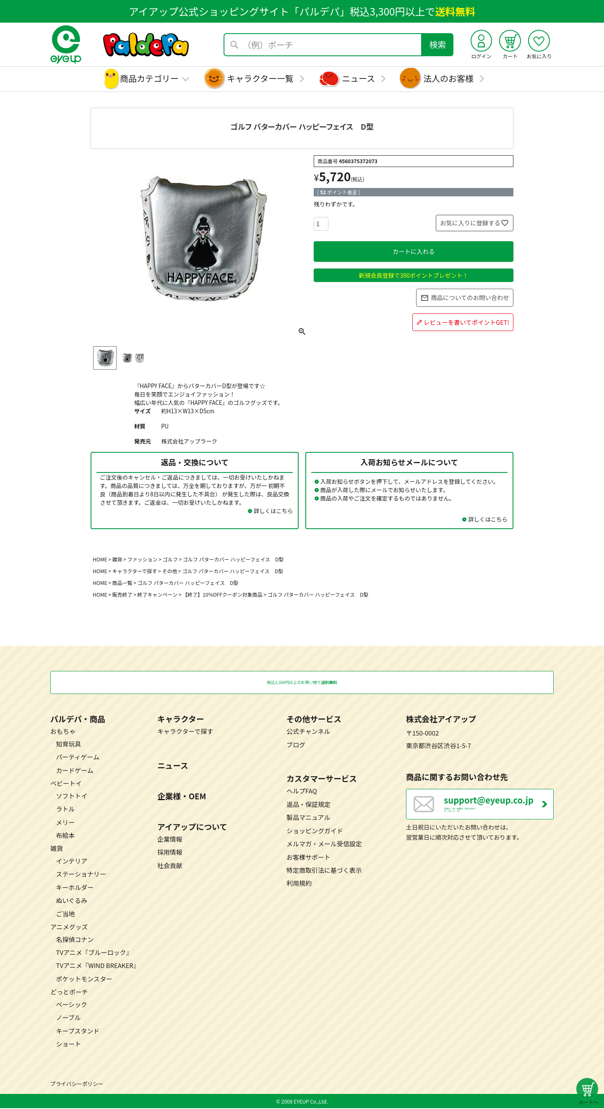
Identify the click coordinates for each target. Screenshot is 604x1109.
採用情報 (169, 852)
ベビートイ (66, 784)
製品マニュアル (308, 818)
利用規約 (299, 883)
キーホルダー (75, 887)
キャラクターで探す (134, 570)
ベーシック (71, 1004)
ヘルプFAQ (301, 791)
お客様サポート (308, 857)
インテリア (71, 861)
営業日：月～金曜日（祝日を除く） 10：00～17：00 (499, 810)
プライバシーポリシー (76, 1084)
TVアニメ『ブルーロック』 (94, 953)
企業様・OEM (181, 796)
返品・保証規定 (308, 804)
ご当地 (65, 914)
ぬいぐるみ (71, 901)
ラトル (65, 809)
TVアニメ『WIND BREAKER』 (97, 966)
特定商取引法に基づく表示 (324, 870)
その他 (169, 570)
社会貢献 (169, 865)
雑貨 (117, 559)
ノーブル (68, 1018)
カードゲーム (74, 770)
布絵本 (65, 835)
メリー (65, 822)
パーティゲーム (77, 757)
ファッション (143, 559)
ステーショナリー (81, 874)
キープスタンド (77, 1031)
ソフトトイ (71, 796)
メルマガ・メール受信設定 (324, 844)
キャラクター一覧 (260, 78)
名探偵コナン (75, 939)
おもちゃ (63, 732)
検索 (438, 44)
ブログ (295, 745)
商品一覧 (122, 582)
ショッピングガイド (314, 831)
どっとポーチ (69, 992)
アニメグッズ (69, 927)
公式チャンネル (308, 732)
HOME (100, 559)
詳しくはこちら (273, 510)
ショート (68, 1044)
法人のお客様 (448, 78)
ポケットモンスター (84, 979)
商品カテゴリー (149, 78)
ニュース (358, 78)
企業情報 (169, 839)
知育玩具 (68, 744)
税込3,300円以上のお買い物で (302, 682)
